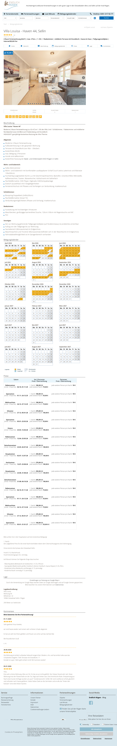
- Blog (97, 697)
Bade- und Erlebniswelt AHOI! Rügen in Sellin (41, 159)
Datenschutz (59, 585)
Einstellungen (85, 738)
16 (59, 103)
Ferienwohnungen (31, 14)
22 (12, 256)
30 (15, 258)
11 (48, 103)
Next (83, 77)
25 (21, 256)
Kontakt (33, 700)
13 (53, 103)
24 (18, 256)
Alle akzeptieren (96, 729)
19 (24, 253)
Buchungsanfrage (7, 698)
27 (6, 258)
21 (9, 256)
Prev (6, 77)
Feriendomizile (12, 14)
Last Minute (50, 14)
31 (51, 258)
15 (57, 103)
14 (55, 103)
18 (21, 253)
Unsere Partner (36, 698)
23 (15, 256)
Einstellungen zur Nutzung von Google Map (44, 580)
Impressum (34, 702)
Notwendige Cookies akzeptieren (96, 734)
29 (12, 258)
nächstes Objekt (106, 27)
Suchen (106, 18)
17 (61, 103)
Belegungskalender (68, 14)
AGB (32, 705)
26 (24, 256)
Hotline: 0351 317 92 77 (101, 14)
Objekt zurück (89, 27)
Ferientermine (6, 705)
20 (6, 256)
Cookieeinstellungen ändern (40, 709)
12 (51, 103)
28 (9, 258)
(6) (14, 35)
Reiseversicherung (7, 700)
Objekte (62, 698)
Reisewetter (5, 702)
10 (46, 103)
